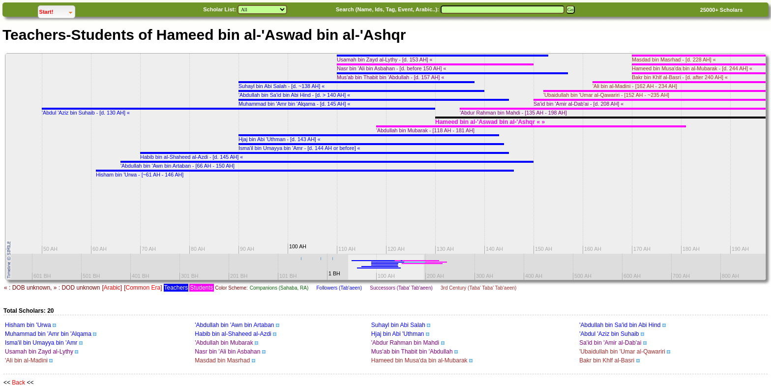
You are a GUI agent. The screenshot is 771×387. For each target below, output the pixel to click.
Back (18, 382)
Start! (57, 10)
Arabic (112, 287)
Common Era (142, 287)
